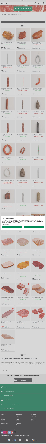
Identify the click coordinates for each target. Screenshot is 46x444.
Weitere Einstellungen (5, 224)
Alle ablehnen (33, 227)
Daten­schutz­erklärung (8, 222)
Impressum (18, 222)
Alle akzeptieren (12, 227)
